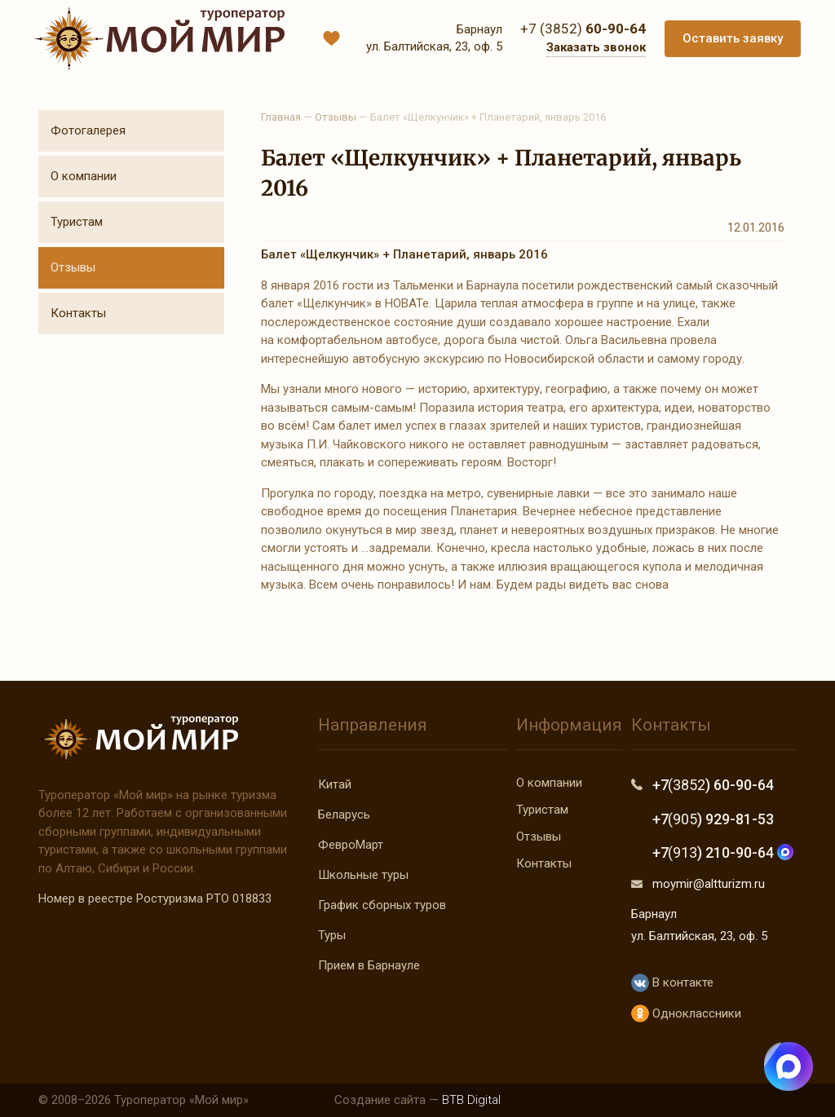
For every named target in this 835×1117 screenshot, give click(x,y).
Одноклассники (686, 1013)
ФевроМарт (350, 844)
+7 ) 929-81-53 (713, 819)
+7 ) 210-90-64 (722, 852)
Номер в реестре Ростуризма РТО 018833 (155, 898)
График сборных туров (382, 905)
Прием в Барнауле (369, 965)
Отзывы (73, 267)
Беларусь (344, 814)
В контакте (672, 983)
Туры (332, 935)
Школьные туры (363, 875)
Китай (334, 784)
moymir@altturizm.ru (708, 883)
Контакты (78, 313)
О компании (84, 176)
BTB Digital (471, 1100)
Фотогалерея (88, 130)
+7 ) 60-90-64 (713, 785)
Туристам (77, 221)
